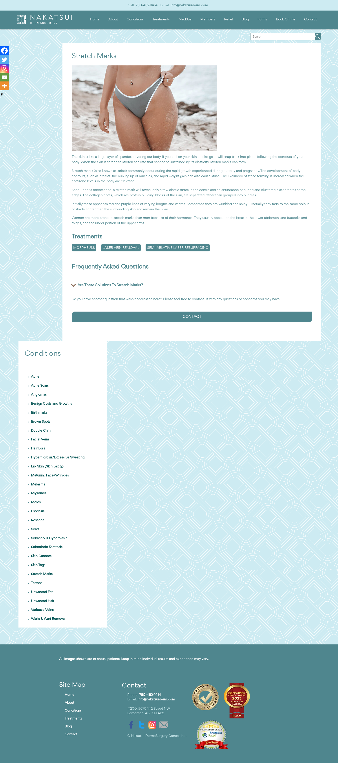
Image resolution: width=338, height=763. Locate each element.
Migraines (38, 493)
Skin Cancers (41, 556)
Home (95, 19)
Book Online (285, 19)
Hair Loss (38, 448)
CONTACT (192, 317)
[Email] (4, 77)
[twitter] (143, 725)
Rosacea (37, 520)
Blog (245, 19)
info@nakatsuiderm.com (189, 5)
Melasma (38, 484)
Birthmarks (39, 412)
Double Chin (41, 430)
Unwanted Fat (42, 592)
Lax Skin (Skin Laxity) (47, 466)
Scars (35, 529)
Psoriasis (37, 511)
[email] (164, 724)
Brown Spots (40, 421)
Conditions (135, 19)
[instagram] (153, 725)
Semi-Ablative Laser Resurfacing (177, 247)
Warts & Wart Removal (48, 619)
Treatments (161, 19)
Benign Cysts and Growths (51, 403)
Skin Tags (38, 565)
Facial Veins (40, 439)
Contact (310, 19)
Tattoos (36, 583)
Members (207, 19)
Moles (36, 502)
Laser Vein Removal (121, 247)
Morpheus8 (84, 247)
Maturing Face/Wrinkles (50, 475)
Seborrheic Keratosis (46, 547)
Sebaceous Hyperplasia (49, 538)
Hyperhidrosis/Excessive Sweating (57, 457)
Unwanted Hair (42, 601)
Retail (228, 19)
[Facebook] (4, 50)
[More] (4, 85)
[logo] (44, 23)
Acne (35, 376)
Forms (262, 19)
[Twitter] (4, 59)
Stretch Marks (42, 574)
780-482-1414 (146, 5)
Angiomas (39, 394)
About (113, 19)
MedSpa (185, 19)
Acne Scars (40, 385)
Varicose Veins (42, 609)
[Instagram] (4, 68)
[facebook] (132, 725)
